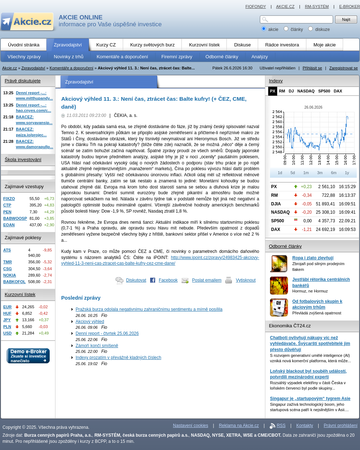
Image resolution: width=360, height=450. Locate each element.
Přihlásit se (312, 68)
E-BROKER (349, 6)
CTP (7, 205)
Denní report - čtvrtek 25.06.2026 (107, 333)
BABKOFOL (14, 281)
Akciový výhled (90, 321)
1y (347, 173)
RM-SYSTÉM (317, 6)
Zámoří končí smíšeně (97, 345)
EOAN (9, 225)
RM (282, 91)
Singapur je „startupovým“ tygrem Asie (310, 398)
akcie (270, 29)
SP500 (324, 91)
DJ (291, 91)
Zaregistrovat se (343, 68)
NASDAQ (306, 91)
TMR (7, 262)
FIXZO (9, 198)
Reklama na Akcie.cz (239, 425)
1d (280, 173)
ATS (7, 250)
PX (272, 91)
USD (7, 333)
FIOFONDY (256, 6)
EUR (7, 307)
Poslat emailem (207, 280)
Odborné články (285, 246)
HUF (7, 313)
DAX (338, 91)
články (294, 29)
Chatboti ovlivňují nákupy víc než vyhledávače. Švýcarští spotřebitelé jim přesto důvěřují (310, 343)
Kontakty (304, 425)
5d (293, 173)
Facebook (168, 280)
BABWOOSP (15, 218)
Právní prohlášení (340, 425)
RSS (281, 425)
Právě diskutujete (23, 80)
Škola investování (23, 159)
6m (333, 173)
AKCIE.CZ (285, 6)
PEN (7, 212)
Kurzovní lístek (20, 294)
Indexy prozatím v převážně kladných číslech (118, 357)
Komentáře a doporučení (72, 68)
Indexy (276, 80)
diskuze (319, 29)
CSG (7, 269)
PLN (7, 326)
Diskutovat (136, 280)
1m (306, 173)
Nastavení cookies (190, 425)
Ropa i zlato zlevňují (312, 257)
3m (320, 173)
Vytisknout (246, 280)
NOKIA (9, 275)
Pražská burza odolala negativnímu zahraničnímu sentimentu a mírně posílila (149, 309)
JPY (7, 320)
